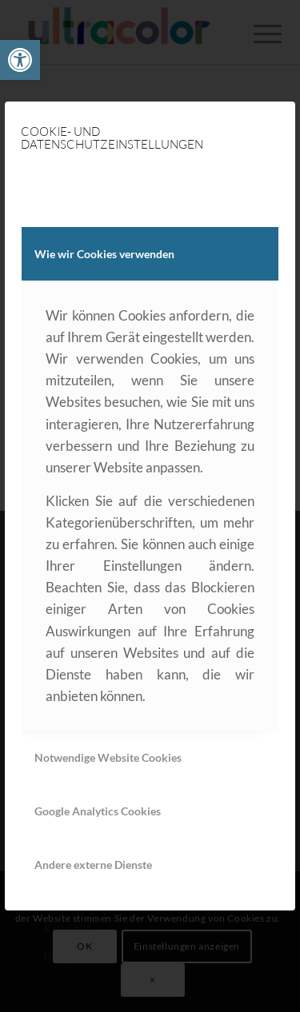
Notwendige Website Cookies (108, 757)
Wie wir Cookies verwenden (104, 254)
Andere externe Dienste (93, 864)
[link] (20, 60)
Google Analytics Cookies (97, 811)
